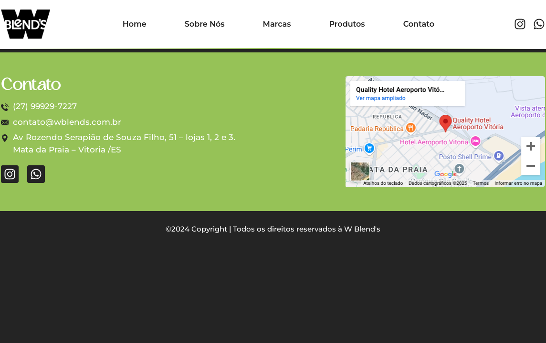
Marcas (277, 24)
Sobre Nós (205, 24)
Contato (418, 24)
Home (135, 24)
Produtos (347, 24)
